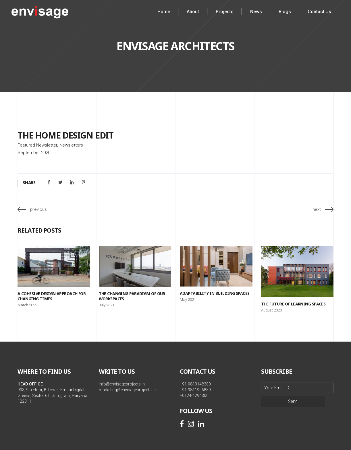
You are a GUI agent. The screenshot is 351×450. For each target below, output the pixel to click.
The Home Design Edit (65, 135)
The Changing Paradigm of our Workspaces (132, 296)
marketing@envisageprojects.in (127, 389)
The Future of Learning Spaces (293, 304)
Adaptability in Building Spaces (215, 293)
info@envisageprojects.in (122, 384)
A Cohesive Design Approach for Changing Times (52, 296)
